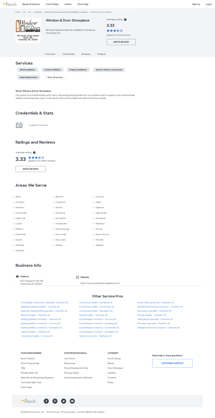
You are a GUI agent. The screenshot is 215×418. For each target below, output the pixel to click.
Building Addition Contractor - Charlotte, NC (41, 319)
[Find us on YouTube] (72, 401)
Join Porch (69, 358)
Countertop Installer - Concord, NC (37, 336)
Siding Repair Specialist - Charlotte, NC (155, 319)
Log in (209, 4)
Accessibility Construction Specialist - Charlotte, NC (45, 302)
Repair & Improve (31, 4)
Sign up (196, 4)
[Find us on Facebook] (46, 401)
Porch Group (114, 358)
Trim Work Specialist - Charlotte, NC (154, 323)
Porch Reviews (115, 368)
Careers (112, 373)
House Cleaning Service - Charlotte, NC (156, 302)
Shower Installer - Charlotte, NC (152, 315)
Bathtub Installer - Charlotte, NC (35, 315)
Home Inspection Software (78, 377)
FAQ (23, 368)
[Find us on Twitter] (63, 401)
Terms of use (53, 412)
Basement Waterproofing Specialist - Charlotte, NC (44, 311)
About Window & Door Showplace (33, 91)
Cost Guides (52, 4)
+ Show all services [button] (54, 77)
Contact (112, 377)
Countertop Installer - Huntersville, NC (96, 307)
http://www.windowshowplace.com (100, 283)
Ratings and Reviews (35, 142)
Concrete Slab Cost (31, 382)
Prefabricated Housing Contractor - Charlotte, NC (160, 307)
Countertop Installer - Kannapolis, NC (96, 311)
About (111, 363)
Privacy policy (68, 412)
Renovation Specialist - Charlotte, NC (155, 311)
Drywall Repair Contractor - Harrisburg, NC (98, 323)
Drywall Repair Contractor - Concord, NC (98, 319)
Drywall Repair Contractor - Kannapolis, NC (98, 332)
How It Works (28, 358)
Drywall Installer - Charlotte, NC (93, 315)
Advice (68, 4)
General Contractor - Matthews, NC (95, 336)
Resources (69, 363)
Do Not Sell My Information (91, 412)
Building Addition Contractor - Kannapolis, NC (42, 328)
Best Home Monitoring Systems (37, 377)
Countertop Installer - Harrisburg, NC (96, 302)
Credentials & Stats (34, 113)
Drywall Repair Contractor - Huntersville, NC (99, 328)
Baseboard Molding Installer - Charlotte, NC (40, 307)
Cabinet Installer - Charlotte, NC (35, 332)
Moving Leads (71, 373)
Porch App (83, 4)
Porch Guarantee (30, 363)
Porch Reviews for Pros (76, 368)
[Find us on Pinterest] (54, 401)
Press (110, 382)
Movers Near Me (29, 373)
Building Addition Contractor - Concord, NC (41, 323)
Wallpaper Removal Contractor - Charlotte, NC (159, 328)
